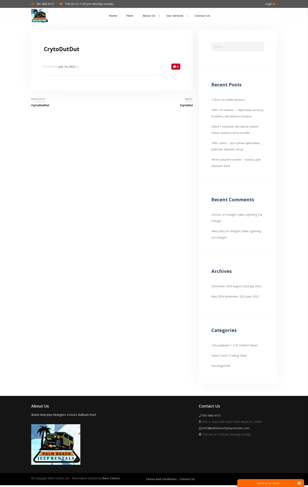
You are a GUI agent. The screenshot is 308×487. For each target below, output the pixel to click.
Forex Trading (229, 355)
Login (270, 4)
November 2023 (235, 296)
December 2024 (221, 286)
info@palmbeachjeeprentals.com (225, 428)
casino (215, 355)
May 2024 (217, 296)
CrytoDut (186, 105)
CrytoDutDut (61, 49)
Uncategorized (220, 366)
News (243, 355)
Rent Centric (111, 478)
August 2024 (241, 286)
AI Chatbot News (246, 345)
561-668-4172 (45, 4)
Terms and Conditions (161, 479)
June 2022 (252, 296)
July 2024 (255, 286)
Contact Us (187, 479)
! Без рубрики (220, 345)
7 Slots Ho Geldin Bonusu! (228, 100)
